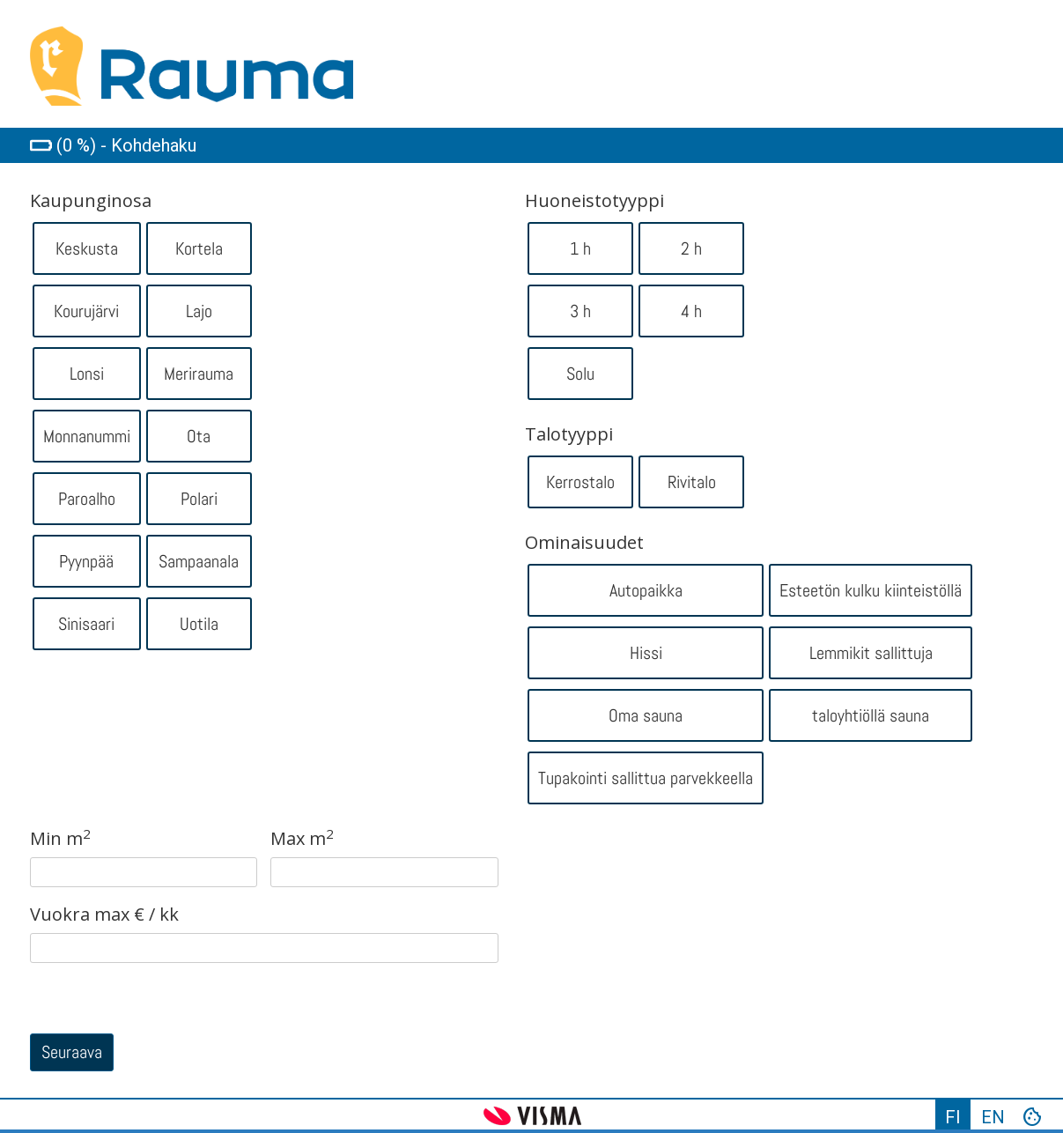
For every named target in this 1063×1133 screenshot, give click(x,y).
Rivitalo (692, 481)
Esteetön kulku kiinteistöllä (870, 590)
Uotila (199, 623)
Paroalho (86, 498)
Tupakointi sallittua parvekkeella (645, 777)
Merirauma (198, 373)
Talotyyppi (569, 434)
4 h (691, 311)
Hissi (646, 652)
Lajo (199, 311)
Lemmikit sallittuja (871, 652)
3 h (580, 311)
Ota (198, 436)
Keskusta (86, 248)
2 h (691, 248)
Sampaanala (199, 561)
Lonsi (87, 373)
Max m (302, 838)
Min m (60, 838)
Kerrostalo (580, 481)
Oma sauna (646, 715)
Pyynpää (86, 561)
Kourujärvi (86, 311)
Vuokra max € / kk (104, 914)
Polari (199, 498)
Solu (580, 373)
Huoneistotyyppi (594, 201)
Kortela (199, 248)
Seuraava (71, 1051)
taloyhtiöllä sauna (870, 715)
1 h (580, 248)
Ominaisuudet (584, 542)
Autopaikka (646, 590)
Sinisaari (86, 623)
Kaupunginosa (90, 201)
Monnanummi (86, 436)
